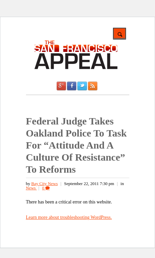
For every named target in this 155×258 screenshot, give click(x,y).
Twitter (82, 86)
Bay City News (44, 183)
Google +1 (61, 86)
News (31, 187)
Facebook (71, 86)
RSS (92, 86)
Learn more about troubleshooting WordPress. (69, 217)
